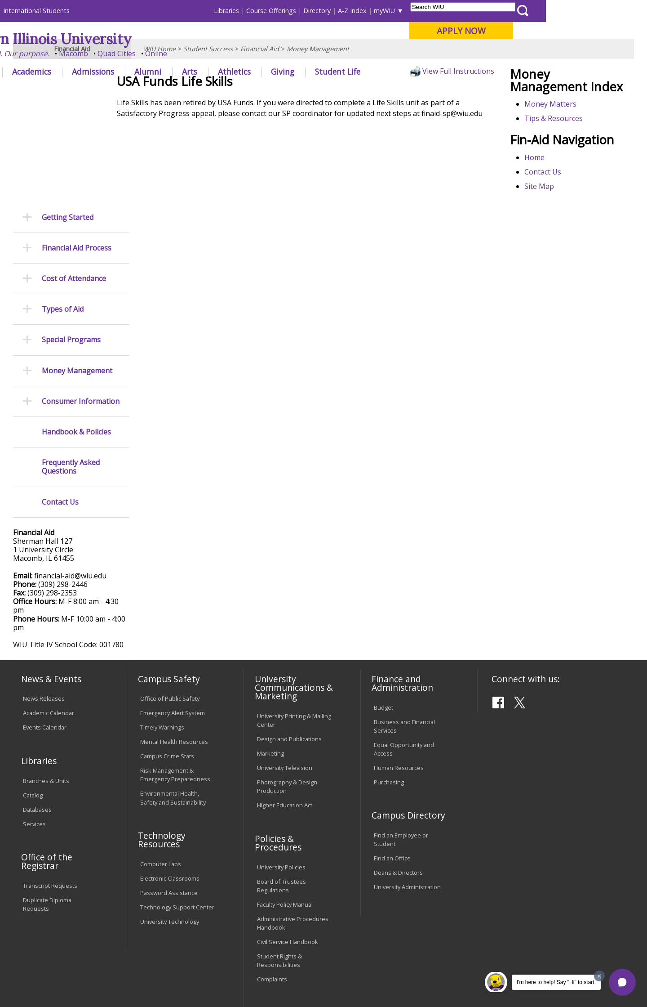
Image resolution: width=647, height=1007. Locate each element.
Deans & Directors (398, 776)
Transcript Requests (50, 789)
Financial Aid (259, 92)
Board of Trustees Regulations (281, 788)
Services (34, 727)
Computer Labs (160, 767)
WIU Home (159, 92)
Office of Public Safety (169, 602)
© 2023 (34, 977)
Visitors (86, 10)
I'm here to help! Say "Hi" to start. (556, 982)
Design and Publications (289, 642)
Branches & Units (46, 684)
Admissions (194, 71)
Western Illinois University (143, 39)
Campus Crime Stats (167, 659)
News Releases (44, 602)
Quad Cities (218, 53)
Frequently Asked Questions (71, 370)
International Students (138, 10)
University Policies (281, 770)
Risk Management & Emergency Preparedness (175, 678)
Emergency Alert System (172, 616)
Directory (418, 10)
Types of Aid (63, 212)
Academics (133, 71)
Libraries (328, 10)
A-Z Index (453, 10)
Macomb (175, 53)
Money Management (318, 92)
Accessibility (45, 937)
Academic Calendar (48, 616)
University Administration (407, 790)
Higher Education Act (284, 708)
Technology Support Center (177, 810)
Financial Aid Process (76, 151)
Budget (383, 610)
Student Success (208, 92)
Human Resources (399, 671)
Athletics (335, 71)
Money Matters (555, 147)
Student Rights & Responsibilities (279, 863)
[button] (622, 982)
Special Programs (71, 243)
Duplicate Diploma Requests (47, 807)
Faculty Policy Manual (285, 807)
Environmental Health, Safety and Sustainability (173, 701)
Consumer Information (81, 304)
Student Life (438, 71)
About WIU (73, 71)
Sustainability (153, 937)
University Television (284, 671)
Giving (384, 71)
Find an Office (392, 761)
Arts (290, 71)
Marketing (270, 657)
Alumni (249, 71)
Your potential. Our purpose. (102, 53)
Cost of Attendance (74, 182)
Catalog (33, 698)
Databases (37, 712)
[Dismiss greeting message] (599, 976)
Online (258, 53)
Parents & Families (40, 10)
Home (539, 201)
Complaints (272, 882)
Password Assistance (169, 796)
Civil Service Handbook (287, 845)
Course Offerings (373, 10)
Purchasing (389, 685)
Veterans (202, 937)
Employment (98, 937)
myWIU (485, 10)
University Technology (169, 825)
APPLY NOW (562, 31)
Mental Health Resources (174, 645)
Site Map (543, 229)
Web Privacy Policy (201, 977)
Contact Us (547, 215)
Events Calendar (44, 631)
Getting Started (67, 120)
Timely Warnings (162, 631)
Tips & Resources (558, 162)
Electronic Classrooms (169, 782)
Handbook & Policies (76, 335)
